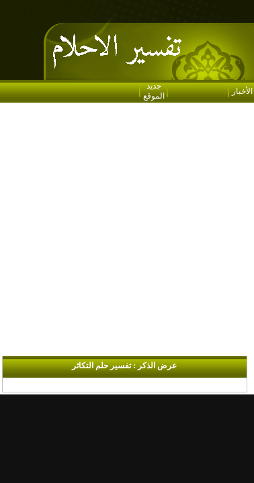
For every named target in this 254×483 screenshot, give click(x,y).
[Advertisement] (126, 230)
